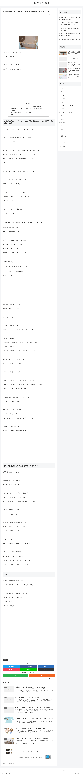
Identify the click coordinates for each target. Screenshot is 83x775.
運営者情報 (65, 770)
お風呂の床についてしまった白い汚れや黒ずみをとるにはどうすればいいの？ (29, 106)
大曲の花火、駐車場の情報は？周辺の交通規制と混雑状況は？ (69, 34)
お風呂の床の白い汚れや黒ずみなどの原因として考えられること (27, 108)
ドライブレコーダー (64, 108)
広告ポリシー (71, 770)
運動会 (61, 139)
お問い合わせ (78, 770)
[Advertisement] (29, 27)
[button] (46, 669)
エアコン (61, 95)
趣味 (60, 132)
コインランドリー (64, 98)
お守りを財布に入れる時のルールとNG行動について (69, 40)
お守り (61, 88)
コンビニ (61, 102)
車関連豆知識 (62, 136)
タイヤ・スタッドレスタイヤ (67, 105)
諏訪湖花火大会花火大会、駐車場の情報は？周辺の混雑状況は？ (69, 18)
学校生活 (61, 119)
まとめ (12, 114)
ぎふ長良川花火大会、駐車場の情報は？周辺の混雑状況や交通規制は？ (69, 23)
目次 (27, 103)
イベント (61, 91)
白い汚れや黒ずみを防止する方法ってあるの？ (22, 112)
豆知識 (61, 129)
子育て (61, 115)
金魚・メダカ (62, 142)
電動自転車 (62, 146)
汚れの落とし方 (16, 110)
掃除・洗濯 (5, 659)
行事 (60, 125)
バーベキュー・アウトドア (66, 112)
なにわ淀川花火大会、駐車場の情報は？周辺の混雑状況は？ (69, 29)
